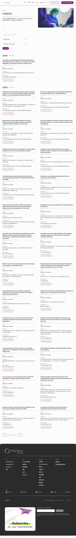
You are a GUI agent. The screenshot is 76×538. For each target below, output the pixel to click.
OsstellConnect (55, 2)
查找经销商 (41, 476)
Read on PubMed (8, 80)
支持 (34, 2)
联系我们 (58, 463)
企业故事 (41, 463)
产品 (26, 2)
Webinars (25, 476)
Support (69, 502)
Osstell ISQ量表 (26, 463)
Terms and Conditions (49, 502)
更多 (39, 2)
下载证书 (41, 470)
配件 (7, 470)
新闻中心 (41, 468)
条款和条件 (41, 486)
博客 (23, 470)
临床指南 (24, 465)
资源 (30, 2)
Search (6, 48)
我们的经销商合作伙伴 (61, 465)
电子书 (24, 473)
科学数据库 (25, 468)
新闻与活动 (41, 481)
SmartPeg (8, 468)
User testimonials (43, 465)
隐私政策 (41, 483)
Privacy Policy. (43, 517)
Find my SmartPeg (68, 2)
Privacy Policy (60, 502)
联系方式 (41, 473)
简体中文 (44, 2)
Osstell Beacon (10, 463)
